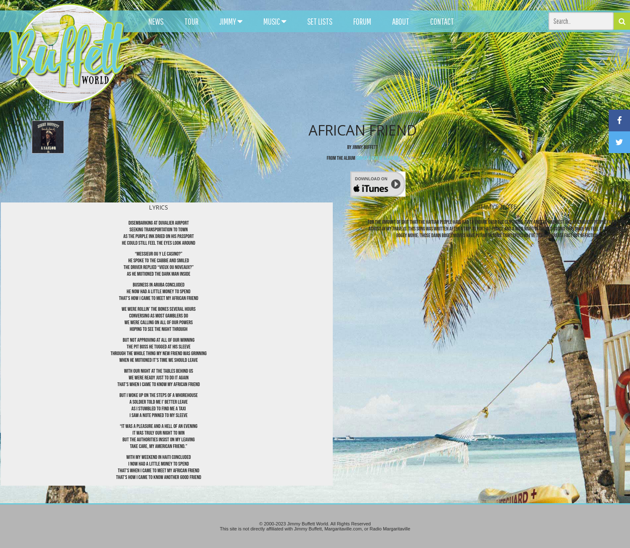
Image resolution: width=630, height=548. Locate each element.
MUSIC (274, 21)
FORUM (362, 21)
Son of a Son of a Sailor (377, 158)
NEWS (155, 21)
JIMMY (230, 21)
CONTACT (442, 21)
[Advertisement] (388, 75)
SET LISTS (319, 21)
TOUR (191, 21)
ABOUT (400, 21)
